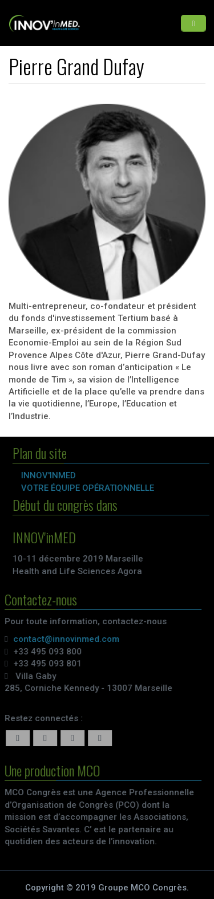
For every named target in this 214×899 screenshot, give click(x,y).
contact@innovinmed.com (65, 639)
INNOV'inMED (50, 475)
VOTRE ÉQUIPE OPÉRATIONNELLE (89, 488)
